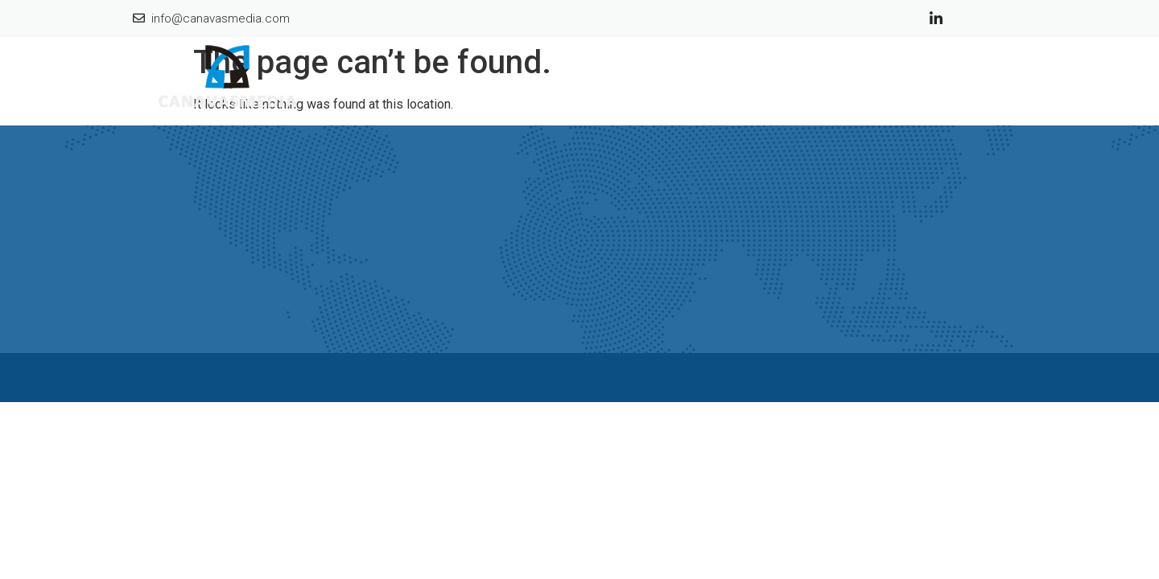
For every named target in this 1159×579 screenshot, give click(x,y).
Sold (850, 79)
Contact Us (986, 79)
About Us (783, 79)
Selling (909, 79)
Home (712, 79)
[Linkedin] (936, 18)
